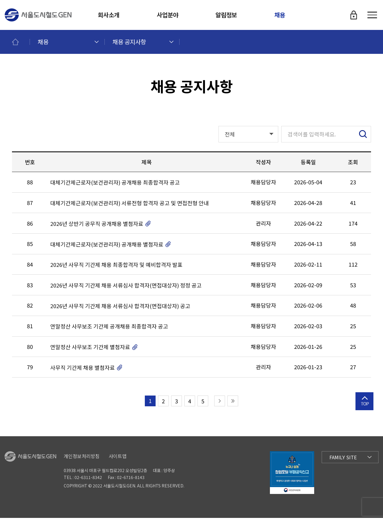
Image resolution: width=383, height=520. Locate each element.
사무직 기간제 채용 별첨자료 (82, 369)
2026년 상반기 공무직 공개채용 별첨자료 (96, 225)
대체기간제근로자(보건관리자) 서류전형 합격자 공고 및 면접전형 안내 (129, 205)
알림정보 (226, 14)
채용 (279, 14)
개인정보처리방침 (82, 458)
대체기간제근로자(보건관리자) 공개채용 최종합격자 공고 (115, 184)
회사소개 (108, 14)
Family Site (343, 459)
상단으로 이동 (364, 411)
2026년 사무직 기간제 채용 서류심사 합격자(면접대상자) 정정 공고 (126, 287)
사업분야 (167, 14)
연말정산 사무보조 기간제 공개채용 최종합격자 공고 (109, 328)
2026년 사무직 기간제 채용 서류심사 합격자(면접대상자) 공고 (120, 308)
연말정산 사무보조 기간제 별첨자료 (90, 349)
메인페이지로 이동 (21, 42)
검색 (363, 136)
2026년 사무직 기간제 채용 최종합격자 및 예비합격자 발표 (116, 267)
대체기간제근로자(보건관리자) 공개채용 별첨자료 (106, 246)
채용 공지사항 (129, 41)
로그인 (353, 15)
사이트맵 (118, 458)
